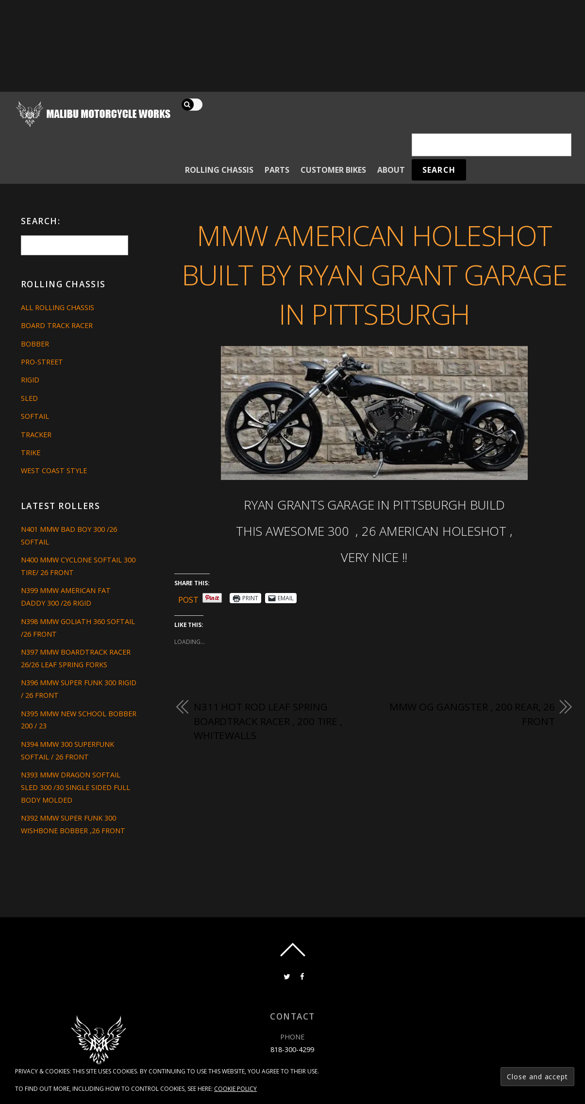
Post (188, 598)
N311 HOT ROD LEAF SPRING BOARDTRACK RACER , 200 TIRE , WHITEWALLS (268, 721)
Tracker (36, 434)
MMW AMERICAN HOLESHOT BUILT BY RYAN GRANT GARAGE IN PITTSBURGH (374, 274)
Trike (30, 452)
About (391, 170)
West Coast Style (54, 470)
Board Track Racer (57, 325)
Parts (277, 170)
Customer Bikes (333, 170)
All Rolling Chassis (57, 307)
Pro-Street (42, 361)
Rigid (30, 379)
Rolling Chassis (219, 170)
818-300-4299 (292, 1049)
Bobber (35, 343)
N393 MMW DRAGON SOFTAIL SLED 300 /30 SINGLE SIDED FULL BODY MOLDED (75, 787)
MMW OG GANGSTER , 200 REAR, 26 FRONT (472, 714)
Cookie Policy (235, 1089)
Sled (29, 398)
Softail (35, 416)
